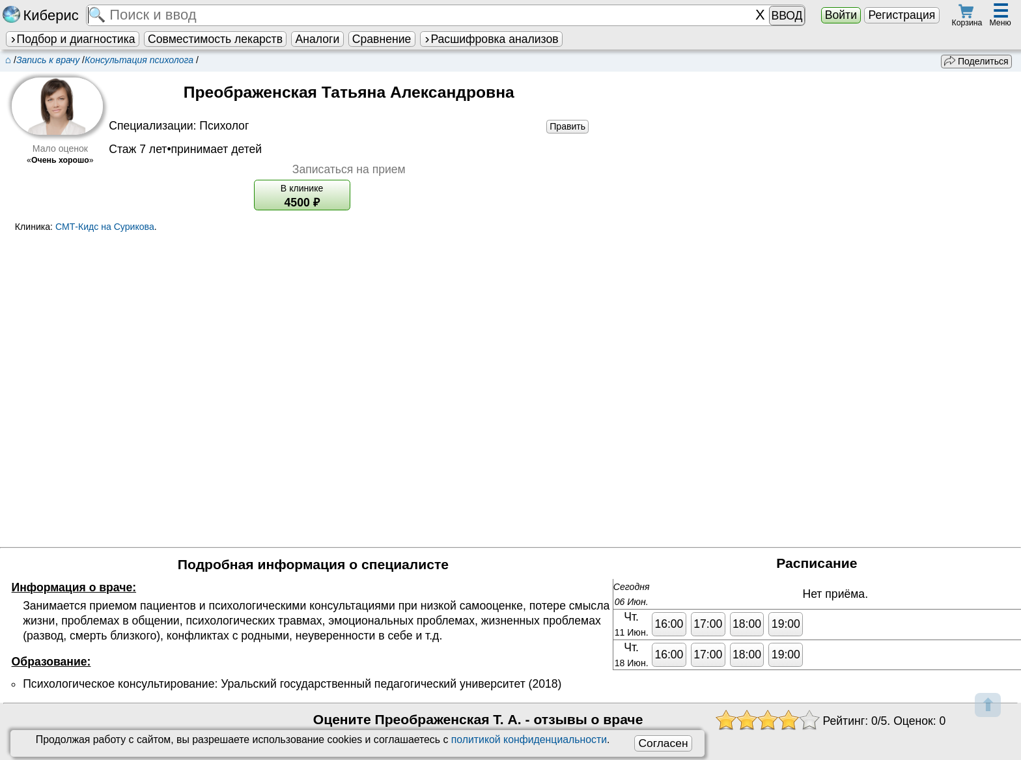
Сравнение (381, 39)
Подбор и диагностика (72, 39)
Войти (841, 14)
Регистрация (901, 14)
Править (567, 126)
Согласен (663, 743)
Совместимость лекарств (215, 39)
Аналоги (318, 39)
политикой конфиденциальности (529, 739)
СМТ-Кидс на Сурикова (104, 226)
